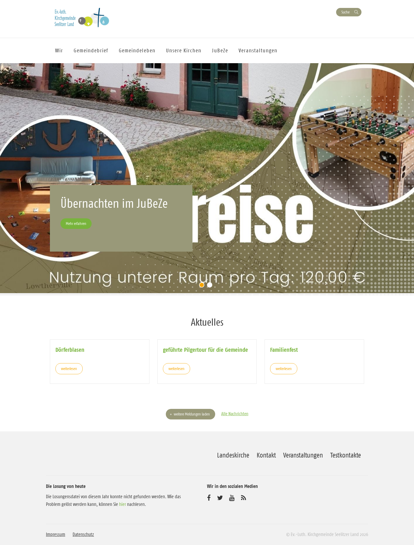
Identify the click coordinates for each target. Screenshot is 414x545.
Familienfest (284, 350)
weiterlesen (69, 368)
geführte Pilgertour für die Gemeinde (205, 350)
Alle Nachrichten (234, 414)
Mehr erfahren (76, 223)
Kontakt (266, 455)
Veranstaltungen (303, 455)
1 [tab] (203, 286)
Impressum (55, 534)
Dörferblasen (69, 350)
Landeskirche (233, 455)
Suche (345, 12)
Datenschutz (83, 534)
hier (122, 504)
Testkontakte (345, 455)
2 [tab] (211, 286)
